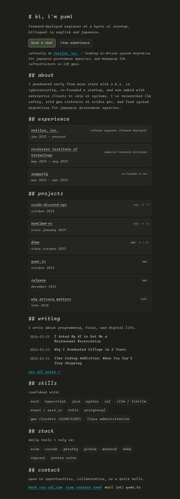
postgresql (94, 410)
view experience (74, 43)
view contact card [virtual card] (83, 487)
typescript (55, 401)
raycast (38, 458)
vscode (51, 449)
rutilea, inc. (66, 53)
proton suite (63, 458)
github (90, 449)
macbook (109, 449)
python (92, 401)
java (76, 401)
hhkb (127, 449)
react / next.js (46, 410)
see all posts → (44, 372)
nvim (35, 449)
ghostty (70, 449)
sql (107, 401)
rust (35, 401)
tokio (73, 410)
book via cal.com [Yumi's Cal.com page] (45, 487)
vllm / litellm (131, 401)
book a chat (42, 43)
